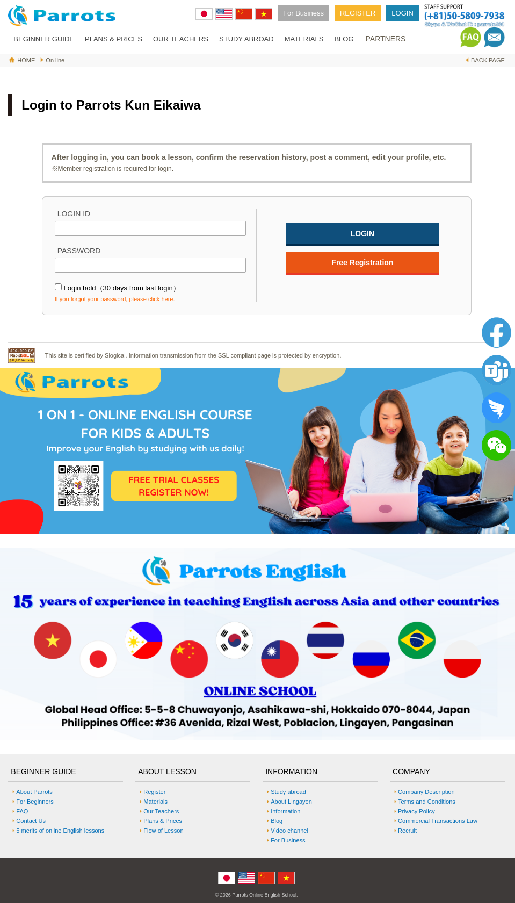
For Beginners (34, 801)
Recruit (407, 830)
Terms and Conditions (426, 801)
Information (285, 811)
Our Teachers (161, 811)
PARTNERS (386, 38)
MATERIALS (304, 39)
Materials (155, 801)
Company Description (426, 792)
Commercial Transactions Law (437, 821)
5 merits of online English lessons (60, 830)
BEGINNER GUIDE (43, 39)
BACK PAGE (488, 60)
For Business (303, 13)
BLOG (343, 39)
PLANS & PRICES (113, 39)
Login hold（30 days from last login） (122, 288)
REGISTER (357, 13)
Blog (276, 821)
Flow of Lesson (163, 830)
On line (55, 60)
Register (154, 792)
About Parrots (34, 792)
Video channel (289, 830)
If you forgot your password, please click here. (115, 299)
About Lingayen (291, 801)
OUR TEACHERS (180, 39)
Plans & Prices (162, 821)
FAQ (22, 811)
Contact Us (31, 821)
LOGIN (402, 13)
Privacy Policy (416, 811)
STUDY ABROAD (246, 39)
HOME (26, 60)
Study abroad (288, 792)
